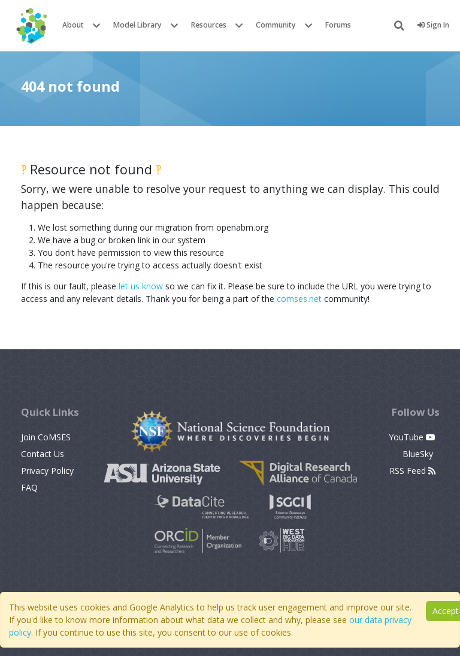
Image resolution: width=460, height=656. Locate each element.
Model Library (137, 25)
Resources (208, 25)
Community (276, 25)
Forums (338, 25)
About (73, 25)
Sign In (433, 25)
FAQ (29, 487)
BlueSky (418, 453)
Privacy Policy (47, 470)
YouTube (412, 437)
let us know (141, 286)
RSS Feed (412, 470)
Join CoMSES (46, 437)
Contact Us (42, 453)
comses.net (299, 298)
